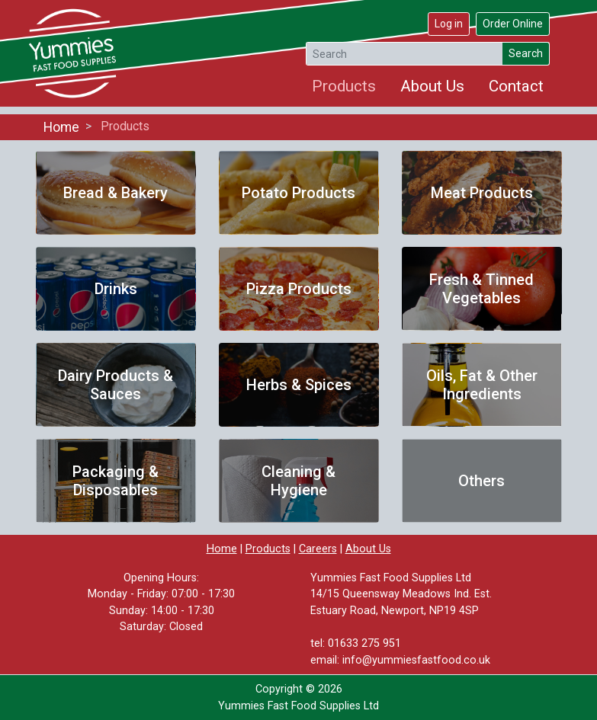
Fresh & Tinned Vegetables (481, 288)
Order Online (513, 24)
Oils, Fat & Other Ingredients (482, 384)
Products (344, 86)
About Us (432, 86)
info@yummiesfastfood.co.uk (416, 660)
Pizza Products (298, 289)
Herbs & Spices (298, 385)
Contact (516, 86)
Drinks (116, 289)
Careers (318, 548)
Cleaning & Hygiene (298, 480)
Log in (449, 24)
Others (481, 481)
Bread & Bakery (115, 193)
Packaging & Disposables (115, 480)
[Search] (404, 54)
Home (61, 127)
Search (526, 53)
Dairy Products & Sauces (115, 384)
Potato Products (298, 193)
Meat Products (482, 193)
